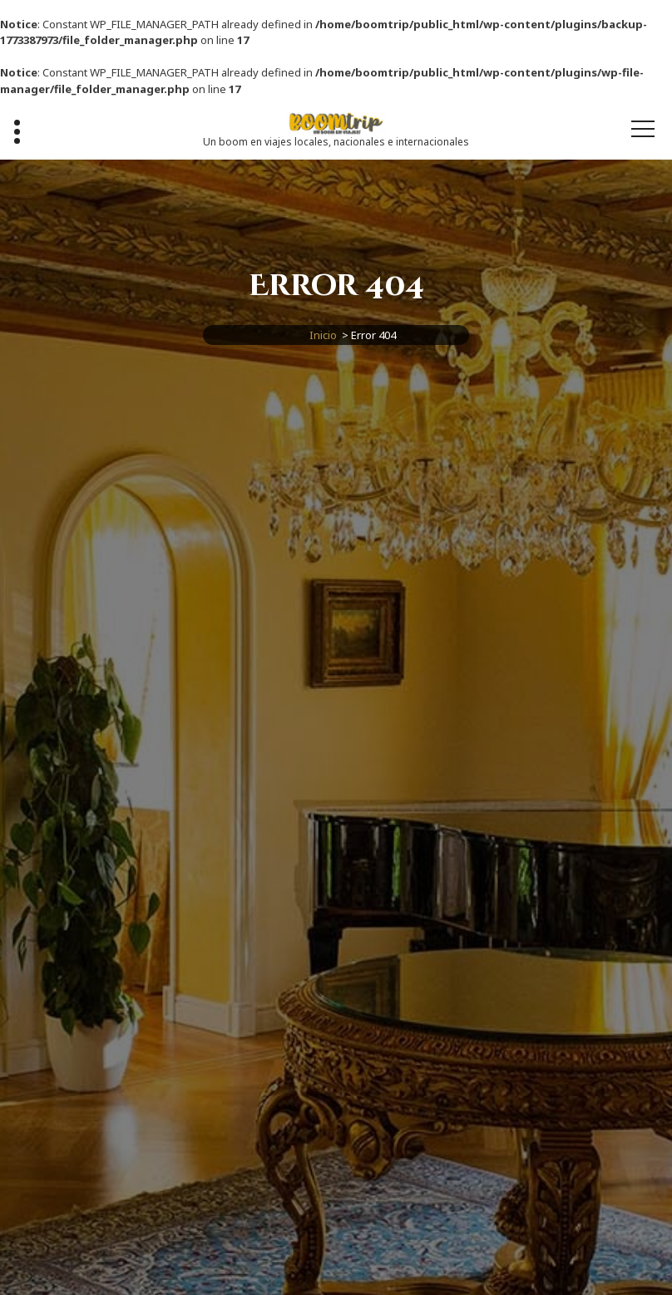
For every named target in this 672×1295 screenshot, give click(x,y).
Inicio (323, 334)
